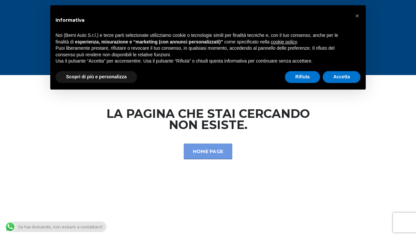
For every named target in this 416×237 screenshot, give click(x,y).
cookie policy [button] (284, 41)
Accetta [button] (341, 76)
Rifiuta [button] (302, 76)
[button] (357, 16)
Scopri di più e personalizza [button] (96, 76)
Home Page (208, 151)
